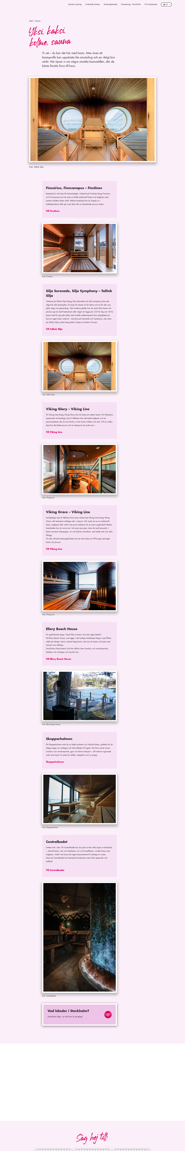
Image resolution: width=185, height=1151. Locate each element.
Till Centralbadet (55, 870)
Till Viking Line (54, 432)
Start (31, 21)
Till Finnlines (53, 211)
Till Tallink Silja (54, 329)
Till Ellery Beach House (58, 659)
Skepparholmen (55, 762)
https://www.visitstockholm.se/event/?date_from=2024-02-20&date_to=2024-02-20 (77, 1007)
